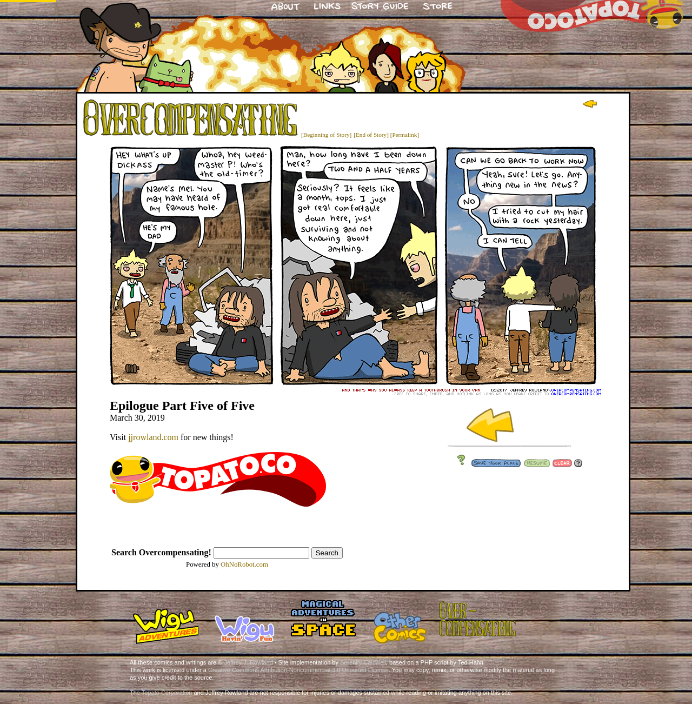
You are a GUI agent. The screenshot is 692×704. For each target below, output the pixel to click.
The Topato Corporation (161, 692)
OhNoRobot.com (244, 564)
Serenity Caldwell (363, 662)
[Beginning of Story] (326, 134)
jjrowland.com (153, 437)
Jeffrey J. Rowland (248, 662)
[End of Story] (371, 134)
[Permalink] (404, 134)
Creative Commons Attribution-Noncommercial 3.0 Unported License (298, 670)
